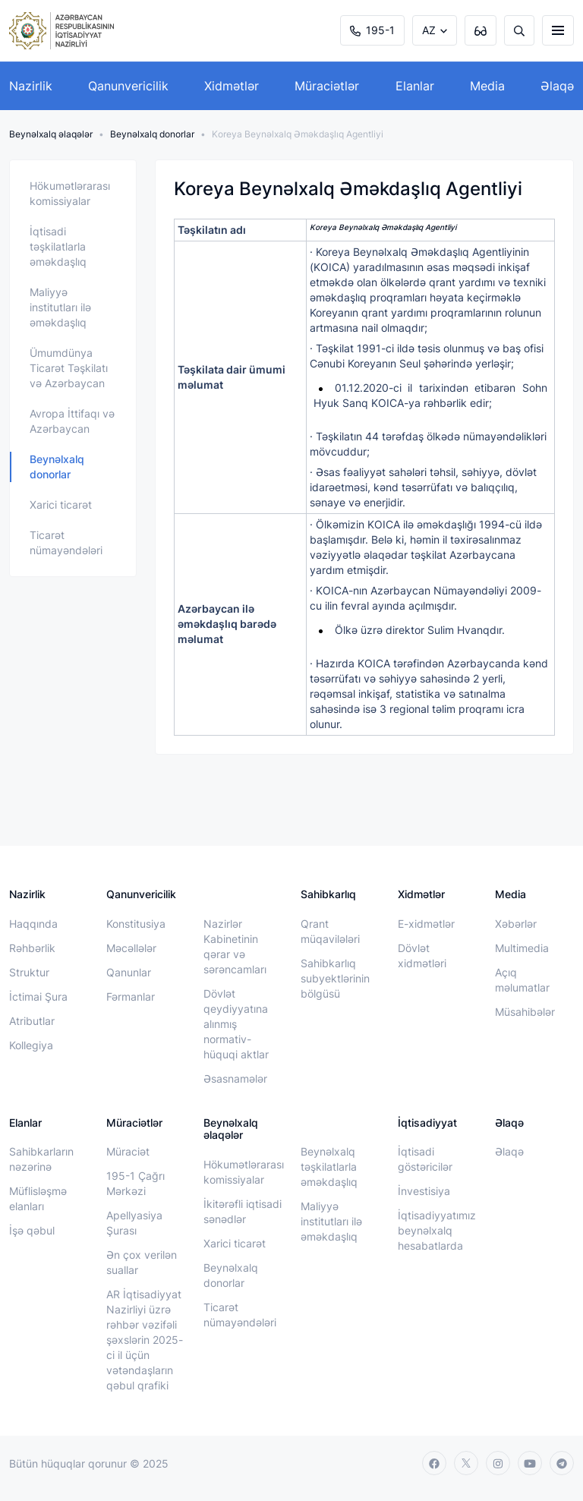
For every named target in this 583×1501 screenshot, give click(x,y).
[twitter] (466, 1463)
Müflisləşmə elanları (38, 1198)
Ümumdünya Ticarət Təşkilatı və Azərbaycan (69, 367)
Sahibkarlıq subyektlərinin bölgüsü (335, 978)
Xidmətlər (231, 85)
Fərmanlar (130, 996)
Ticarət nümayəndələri (66, 542)
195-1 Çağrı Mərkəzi (135, 1183)
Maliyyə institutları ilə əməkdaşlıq (60, 307)
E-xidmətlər (426, 923)
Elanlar (414, 85)
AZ (429, 30)
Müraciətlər (327, 85)
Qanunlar (128, 972)
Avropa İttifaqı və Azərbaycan (72, 421)
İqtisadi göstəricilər (425, 1159)
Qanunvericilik (128, 85)
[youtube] (530, 1463)
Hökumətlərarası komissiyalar (70, 193)
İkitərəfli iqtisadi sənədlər (242, 1211)
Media (487, 85)
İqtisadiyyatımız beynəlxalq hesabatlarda (437, 1230)
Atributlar (32, 1020)
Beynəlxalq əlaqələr (51, 134)
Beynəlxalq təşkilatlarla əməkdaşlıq (329, 1166)
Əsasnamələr (235, 1078)
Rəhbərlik (32, 947)
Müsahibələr (525, 1011)
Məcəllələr (131, 947)
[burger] (558, 30)
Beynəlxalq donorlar (152, 134)
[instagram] (498, 1463)
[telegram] (562, 1463)
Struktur (29, 972)
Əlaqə (557, 85)
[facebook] (434, 1463)
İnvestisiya (424, 1190)
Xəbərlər (516, 923)
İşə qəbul (32, 1230)
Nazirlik (30, 85)
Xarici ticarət (61, 504)
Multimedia (522, 947)
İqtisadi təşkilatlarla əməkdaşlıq (58, 246)
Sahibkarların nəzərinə (41, 1159)
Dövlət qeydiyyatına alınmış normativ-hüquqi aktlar (236, 1024)
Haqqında (33, 923)
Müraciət (128, 1151)
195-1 (372, 30)
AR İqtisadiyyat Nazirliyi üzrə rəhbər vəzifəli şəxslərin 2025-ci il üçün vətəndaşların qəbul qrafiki (144, 1340)
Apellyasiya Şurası (134, 1223)
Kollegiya (31, 1045)
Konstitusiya (135, 923)
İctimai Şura (38, 996)
